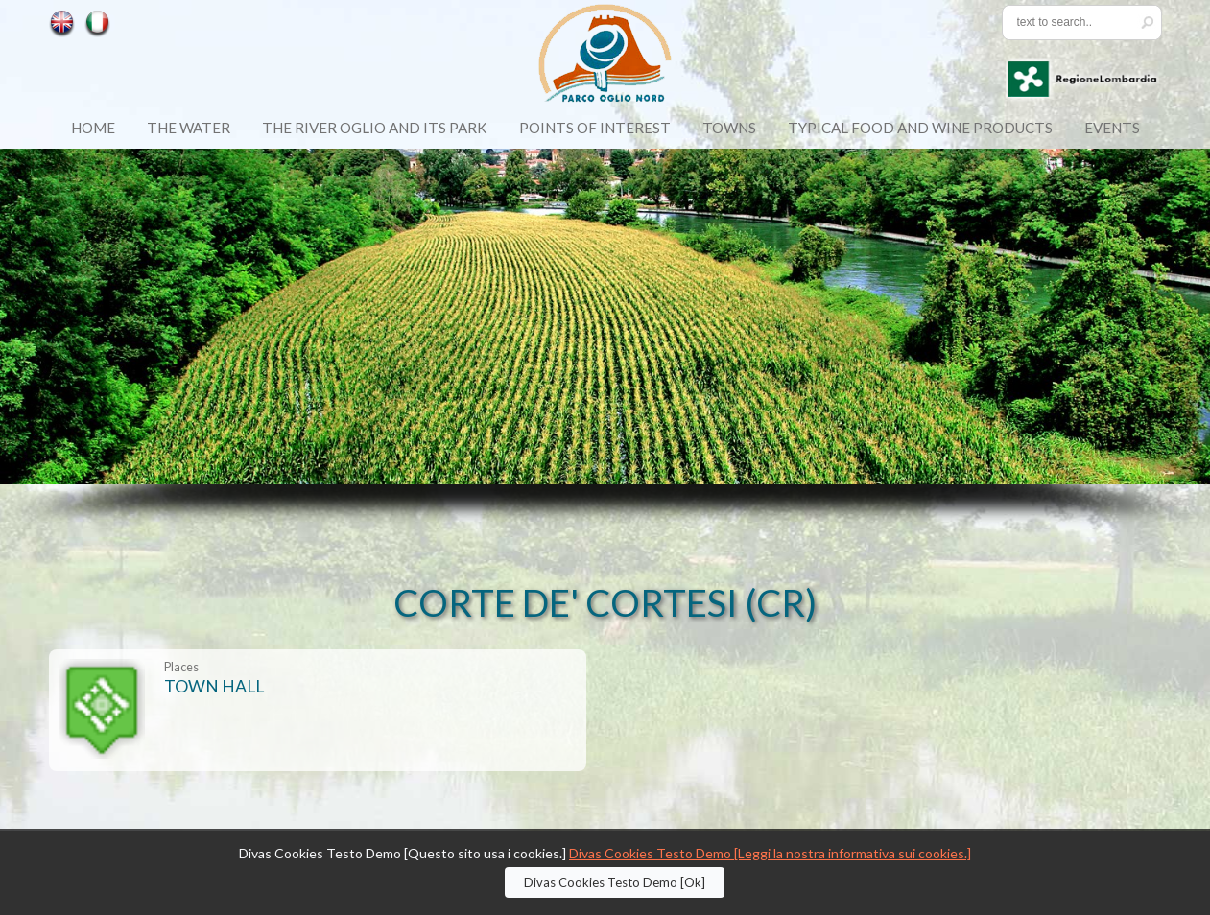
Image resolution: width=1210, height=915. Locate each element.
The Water (188, 127)
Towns (729, 127)
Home (93, 127)
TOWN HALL (214, 686)
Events (1112, 127)
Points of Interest (595, 127)
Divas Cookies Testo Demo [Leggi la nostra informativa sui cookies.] (770, 853)
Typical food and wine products (920, 127)
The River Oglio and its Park (374, 127)
